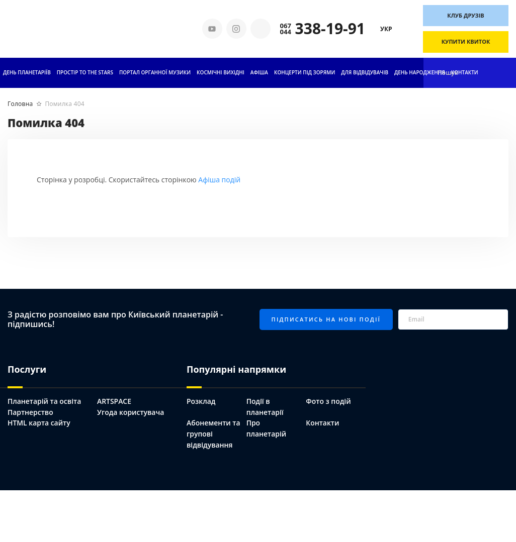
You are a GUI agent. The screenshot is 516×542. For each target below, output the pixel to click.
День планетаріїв (27, 72)
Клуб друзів (465, 15)
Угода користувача (130, 412)
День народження (419, 72)
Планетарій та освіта (44, 401)
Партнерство (30, 412)
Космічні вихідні (220, 72)
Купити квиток (466, 41)
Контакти (464, 72)
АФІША (259, 72)
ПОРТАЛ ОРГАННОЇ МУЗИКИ (155, 72)
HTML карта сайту (39, 422)
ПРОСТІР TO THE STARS (85, 72)
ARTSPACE (114, 401)
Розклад (201, 401)
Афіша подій (219, 179)
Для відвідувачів (364, 72)
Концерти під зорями (304, 72)
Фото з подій (328, 401)
